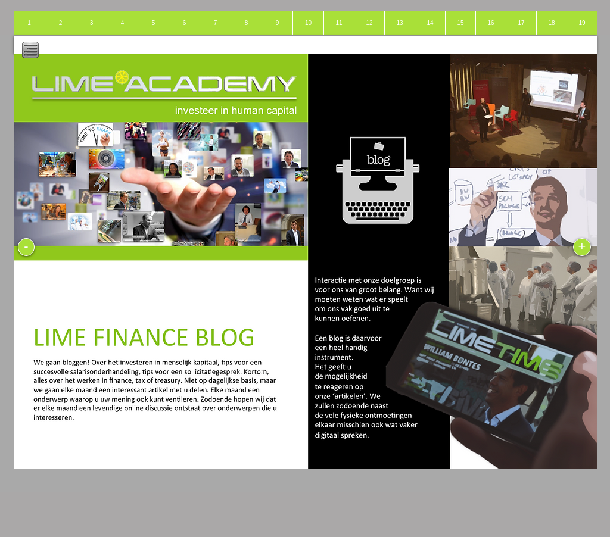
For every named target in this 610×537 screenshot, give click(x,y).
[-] (26, 247)
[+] (582, 247)
